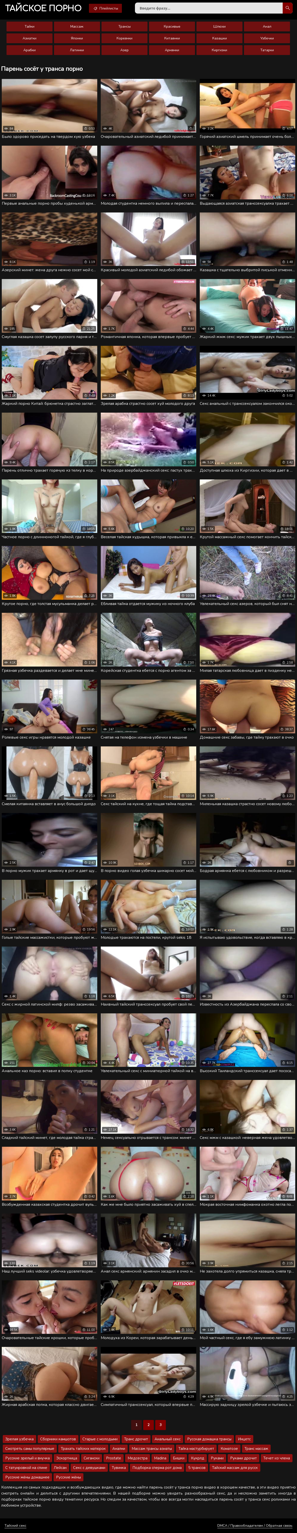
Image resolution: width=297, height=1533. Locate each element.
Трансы (124, 26)
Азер (124, 50)
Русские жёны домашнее (27, 1477)
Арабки (29, 50)
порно (43, 8)
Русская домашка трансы (209, 1439)
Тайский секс (15, 1525)
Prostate (113, 1458)
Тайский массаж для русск (235, 1467)
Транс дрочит (136, 1439)
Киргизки (219, 50)
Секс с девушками (89, 1467)
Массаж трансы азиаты (152, 1448)
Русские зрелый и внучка (27, 1458)
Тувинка (119, 1467)
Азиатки (29, 38)
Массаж (76, 26)
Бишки (178, 1458)
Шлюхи (219, 26)
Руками (217, 1458)
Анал (267, 26)
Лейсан (60, 1467)
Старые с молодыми (100, 1439)
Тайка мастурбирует (196, 1448)
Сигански (92, 1458)
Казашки (219, 38)
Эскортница (66, 1458)
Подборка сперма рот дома (157, 1467)
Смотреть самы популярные (29, 1448)
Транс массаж (256, 1448)
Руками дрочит (243, 1458)
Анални (118, 1448)
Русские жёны (68, 1477)
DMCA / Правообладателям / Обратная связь (254, 1525)
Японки (77, 38)
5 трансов (197, 1467)
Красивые (172, 26)
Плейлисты (105, 8)
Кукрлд (197, 1458)
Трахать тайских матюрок (83, 1448)
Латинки (77, 50)
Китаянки (172, 38)
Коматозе (229, 1448)
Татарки (267, 50)
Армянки (172, 50)
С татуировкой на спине (26, 1467)
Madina (160, 1458)
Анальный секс (168, 1439)
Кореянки (124, 38)
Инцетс (244, 1439)
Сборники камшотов (58, 1439)
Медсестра (137, 1458)
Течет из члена (276, 1458)
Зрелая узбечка (19, 1439)
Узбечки (267, 38)
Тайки (29, 26)
